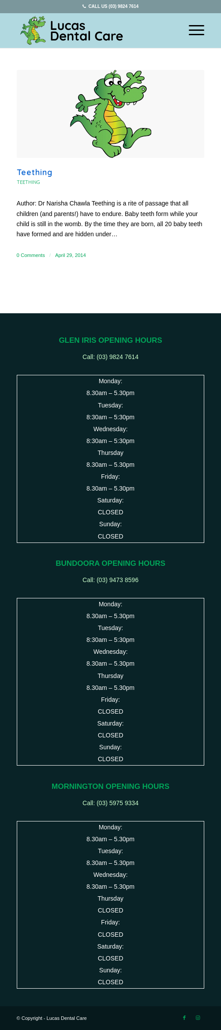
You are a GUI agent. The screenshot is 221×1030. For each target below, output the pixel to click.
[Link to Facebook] (184, 1017)
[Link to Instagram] (197, 1017)
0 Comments (31, 255)
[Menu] (192, 30)
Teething (34, 172)
